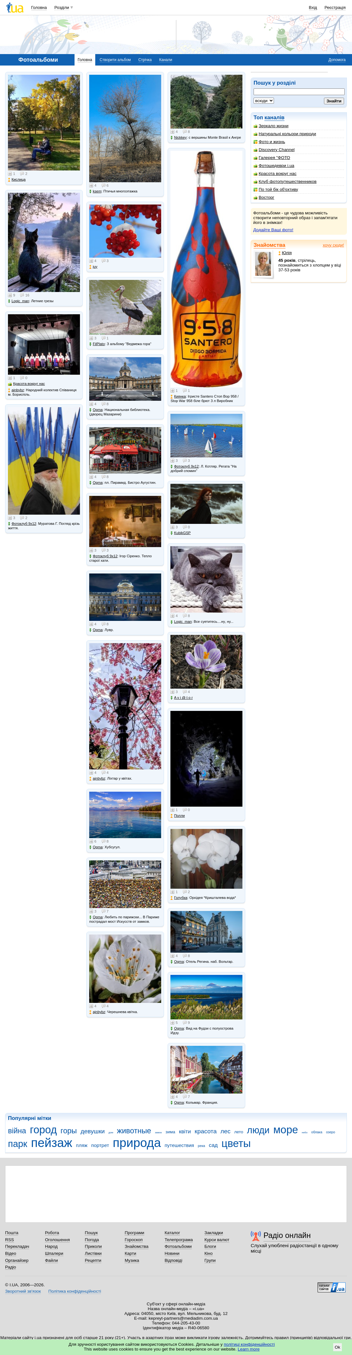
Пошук (91, 1232)
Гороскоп (133, 1239)
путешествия (179, 1145)
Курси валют (217, 1239)
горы (69, 1131)
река (201, 1146)
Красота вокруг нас (275, 173)
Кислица (16, 179)
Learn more (249, 1349)
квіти (185, 1132)
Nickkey (178, 138)
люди (258, 1130)
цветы (236, 1143)
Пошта (11, 1232)
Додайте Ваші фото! (273, 229)
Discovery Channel (274, 149)
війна (17, 1131)
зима (170, 1131)
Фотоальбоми (178, 1246)
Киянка (178, 396)
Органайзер (16, 1260)
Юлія (285, 252)
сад (213, 1145)
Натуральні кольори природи (285, 133)
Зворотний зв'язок (23, 1291)
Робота (52, 1232)
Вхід (313, 7)
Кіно (209, 1253)
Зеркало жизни (271, 125)
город (43, 1130)
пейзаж (51, 1143)
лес (225, 1131)
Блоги (210, 1246)
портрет (100, 1145)
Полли (177, 816)
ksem (95, 191)
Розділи (61, 7)
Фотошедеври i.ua (274, 165)
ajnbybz (16, 390)
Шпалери (54, 1253)
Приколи (93, 1246)
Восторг (264, 197)
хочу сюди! (333, 245)
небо (304, 1132)
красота (206, 1131)
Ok (337, 1347)
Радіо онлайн (287, 1235)
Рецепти (93, 1260)
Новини (172, 1253)
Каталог (172, 1232)
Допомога (337, 60)
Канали (165, 60)
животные (134, 1131)
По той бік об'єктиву (276, 189)
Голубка (178, 898)
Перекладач (17, 1246)
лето (238, 1131)
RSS (9, 1239)
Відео (10, 1253)
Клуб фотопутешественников (285, 181)
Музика (132, 1260)
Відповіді (174, 1260)
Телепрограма (179, 1239)
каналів (274, 118)
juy (93, 267)
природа (137, 1143)
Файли (51, 1260)
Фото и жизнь (269, 141)
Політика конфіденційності (74, 1291)
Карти (130, 1253)
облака (316, 1132)
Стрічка (145, 60)
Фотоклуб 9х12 (22, 524)
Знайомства (269, 245)
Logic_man (18, 301)
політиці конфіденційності (249, 1344)
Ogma (96, 410)
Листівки (93, 1253)
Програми (134, 1232)
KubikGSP (180, 533)
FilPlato (97, 344)
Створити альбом (115, 60)
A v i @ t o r (181, 698)
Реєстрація (335, 7)
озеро (330, 1132)
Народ (51, 1246)
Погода (92, 1239)
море (285, 1130)
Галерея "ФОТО (272, 157)
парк (17, 1144)
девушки (93, 1131)
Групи (210, 1260)
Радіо (10, 1267)
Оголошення (57, 1239)
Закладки (214, 1232)
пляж (82, 1145)
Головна (39, 7)
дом (111, 1132)
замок (158, 1132)
